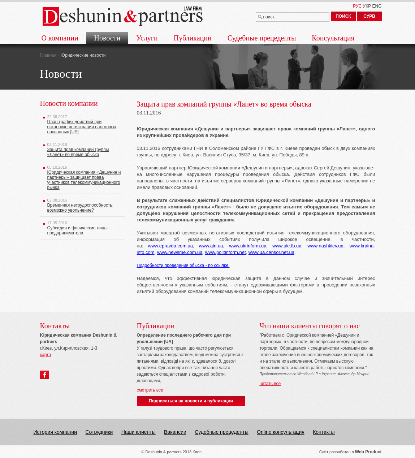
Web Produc (367, 451)
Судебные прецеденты (262, 38)
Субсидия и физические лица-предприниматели (77, 230)
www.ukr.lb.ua (286, 246)
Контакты (323, 432)
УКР (367, 6)
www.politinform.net (225, 252)
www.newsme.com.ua (180, 252)
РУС (357, 6)
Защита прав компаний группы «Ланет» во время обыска (78, 152)
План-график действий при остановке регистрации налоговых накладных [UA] (82, 126)
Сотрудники (99, 432)
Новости (107, 38)
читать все (270, 383)
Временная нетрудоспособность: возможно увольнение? (80, 208)
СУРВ (369, 16)
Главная (48, 55)
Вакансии (175, 432)
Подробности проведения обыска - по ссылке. (183, 265)
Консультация (333, 38)
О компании (60, 38)
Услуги (147, 38)
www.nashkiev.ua (325, 246)
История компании (55, 432)
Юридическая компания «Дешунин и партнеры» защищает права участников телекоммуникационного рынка (84, 180)
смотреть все (150, 390)
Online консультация (280, 432)
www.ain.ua (211, 246)
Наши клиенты (138, 432)
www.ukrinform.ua (247, 246)
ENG (376, 6)
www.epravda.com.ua (170, 246)
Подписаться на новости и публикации (191, 400)
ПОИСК (343, 16)
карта (45, 354)
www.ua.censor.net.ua (271, 252)
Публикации (193, 38)
